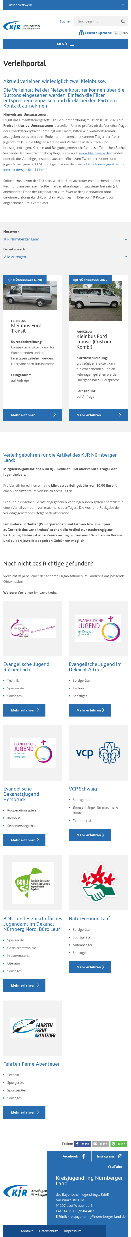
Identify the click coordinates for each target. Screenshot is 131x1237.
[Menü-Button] (65, 44)
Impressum (72, 1231)
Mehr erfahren (23, 710)
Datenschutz (48, 1231)
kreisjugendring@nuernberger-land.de (96, 1216)
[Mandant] (65, 239)
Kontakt (27, 1231)
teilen (85, 1144)
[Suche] (123, 21)
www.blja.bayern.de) (94, 153)
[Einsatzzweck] (65, 256)
